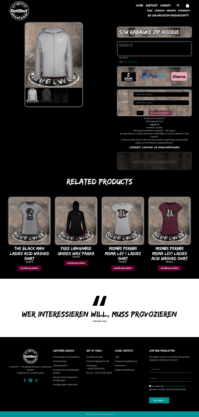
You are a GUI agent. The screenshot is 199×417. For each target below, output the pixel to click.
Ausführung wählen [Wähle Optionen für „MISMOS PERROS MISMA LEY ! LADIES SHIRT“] (123, 268)
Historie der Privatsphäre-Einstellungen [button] (65, 379)
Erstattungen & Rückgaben (66, 356)
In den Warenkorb (160, 113)
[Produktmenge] (140, 112)
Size (125, 93)
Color (125, 102)
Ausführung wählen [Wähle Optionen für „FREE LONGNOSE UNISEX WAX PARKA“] (76, 263)
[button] (178, 5)
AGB (117, 356)
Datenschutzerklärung (126, 361)
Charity (165, 5)
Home (139, 5)
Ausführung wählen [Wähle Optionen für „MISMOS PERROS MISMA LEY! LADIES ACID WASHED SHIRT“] (169, 268)
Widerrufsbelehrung (124, 369)
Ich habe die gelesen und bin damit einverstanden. (168, 388)
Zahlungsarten (60, 365)
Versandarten (60, 361)
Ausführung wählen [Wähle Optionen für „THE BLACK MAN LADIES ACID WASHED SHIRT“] (29, 268)
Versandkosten (130, 62)
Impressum (120, 365)
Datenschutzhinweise (174, 386)
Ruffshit (152, 5)
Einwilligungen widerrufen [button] (65, 384)
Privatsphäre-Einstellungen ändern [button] (66, 371)
